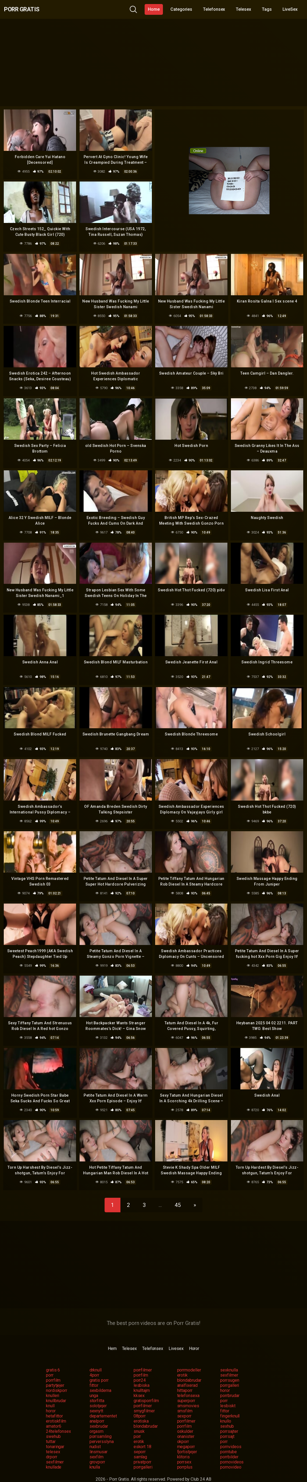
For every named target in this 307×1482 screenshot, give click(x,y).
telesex (53, 1443)
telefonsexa (188, 1386)
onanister (185, 1427)
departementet (103, 1407)
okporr (183, 1432)
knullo (225, 1412)
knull (50, 1397)
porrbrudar (229, 1386)
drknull (96, 1361)
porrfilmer (143, 1361)
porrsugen (229, 1371)
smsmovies (188, 1397)
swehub (53, 1427)
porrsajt (227, 1427)
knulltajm (142, 1381)
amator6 (53, 1417)
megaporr (186, 1438)
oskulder (185, 1422)
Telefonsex (214, 9)
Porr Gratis (27, 9)
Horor (194, 1339)
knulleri (52, 1386)
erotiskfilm (56, 1412)
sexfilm (96, 1448)
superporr (186, 1392)
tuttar (51, 1432)
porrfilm (141, 1366)
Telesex (243, 9)
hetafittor (54, 1407)
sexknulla (229, 1361)
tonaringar (55, 1438)
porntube (228, 1443)
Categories (181, 9)
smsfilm (184, 1402)
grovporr (97, 1453)
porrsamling (101, 1427)
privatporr (142, 1453)
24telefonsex (58, 1422)
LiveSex (290, 9)
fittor (94, 1376)
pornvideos (230, 1438)
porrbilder (229, 1448)
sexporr (184, 1407)
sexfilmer (229, 1366)
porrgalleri (229, 1376)
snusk (139, 1422)
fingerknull (230, 1407)
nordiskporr (56, 1381)
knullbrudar (56, 1392)
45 (178, 1196)
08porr (140, 1407)
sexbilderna (100, 1381)
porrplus (184, 1458)
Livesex (176, 1339)
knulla (95, 1458)
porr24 (140, 1371)
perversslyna (102, 1432)
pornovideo (230, 1458)
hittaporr (184, 1381)
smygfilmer (144, 1402)
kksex (139, 1386)
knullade (53, 1458)
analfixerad (187, 1376)
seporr (140, 1443)
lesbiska (141, 1376)
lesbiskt (227, 1397)
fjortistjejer (187, 1443)
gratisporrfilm (146, 1392)
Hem (112, 1339)
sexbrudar (99, 1417)
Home (154, 9)
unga (94, 1386)
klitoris (183, 1448)
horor (225, 1381)
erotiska (141, 1412)
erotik (182, 1366)
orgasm (97, 1422)
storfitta (97, 1392)
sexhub (227, 1417)
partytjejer (55, 1376)
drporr (51, 1448)
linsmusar (99, 1443)
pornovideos (232, 1453)
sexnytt (96, 1402)
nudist (95, 1438)
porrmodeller (189, 1361)
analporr (97, 1412)
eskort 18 (142, 1438)
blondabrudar (189, 1371)
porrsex (184, 1453)
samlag (140, 1448)
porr (49, 1366)
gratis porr (99, 1371)
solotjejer (98, 1397)
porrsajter (229, 1422)
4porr (94, 1366)
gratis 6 (53, 1361)
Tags (267, 9)
